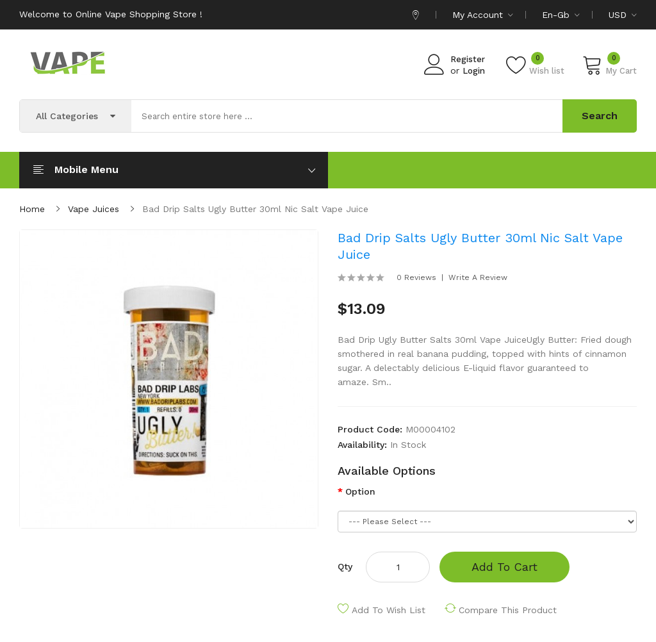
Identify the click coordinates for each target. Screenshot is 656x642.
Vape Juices (93, 209)
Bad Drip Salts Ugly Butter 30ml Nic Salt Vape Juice (255, 209)
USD (623, 15)
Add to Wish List (388, 610)
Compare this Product (508, 610)
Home (32, 209)
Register (467, 59)
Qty (345, 566)
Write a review (477, 277)
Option (360, 491)
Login (474, 71)
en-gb (561, 15)
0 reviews (416, 277)
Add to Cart (504, 566)
